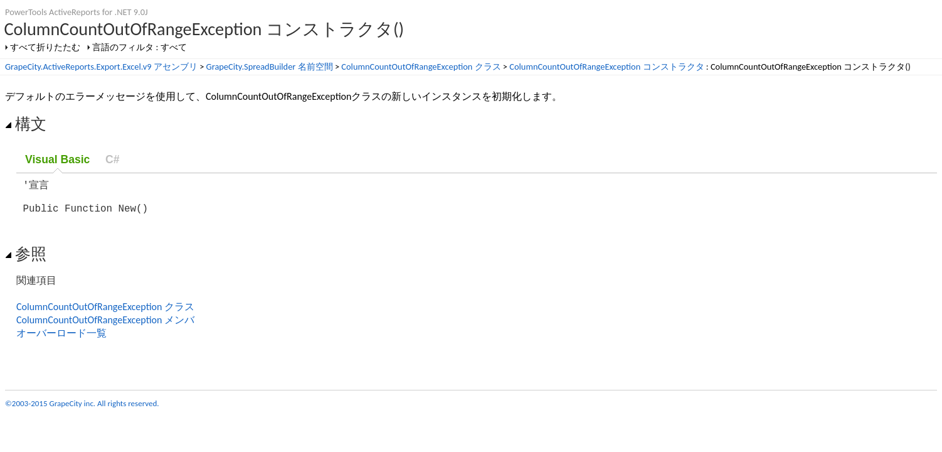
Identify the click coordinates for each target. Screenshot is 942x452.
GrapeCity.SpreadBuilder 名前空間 (269, 66)
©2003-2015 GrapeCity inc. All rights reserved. (82, 409)
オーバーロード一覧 (61, 339)
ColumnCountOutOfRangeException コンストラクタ (606, 66)
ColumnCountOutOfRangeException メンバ (105, 326)
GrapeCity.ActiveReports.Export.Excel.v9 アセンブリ (101, 66)
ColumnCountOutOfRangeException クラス (420, 66)
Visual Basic (57, 159)
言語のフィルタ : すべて (139, 47)
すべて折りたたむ (45, 47)
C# (112, 159)
